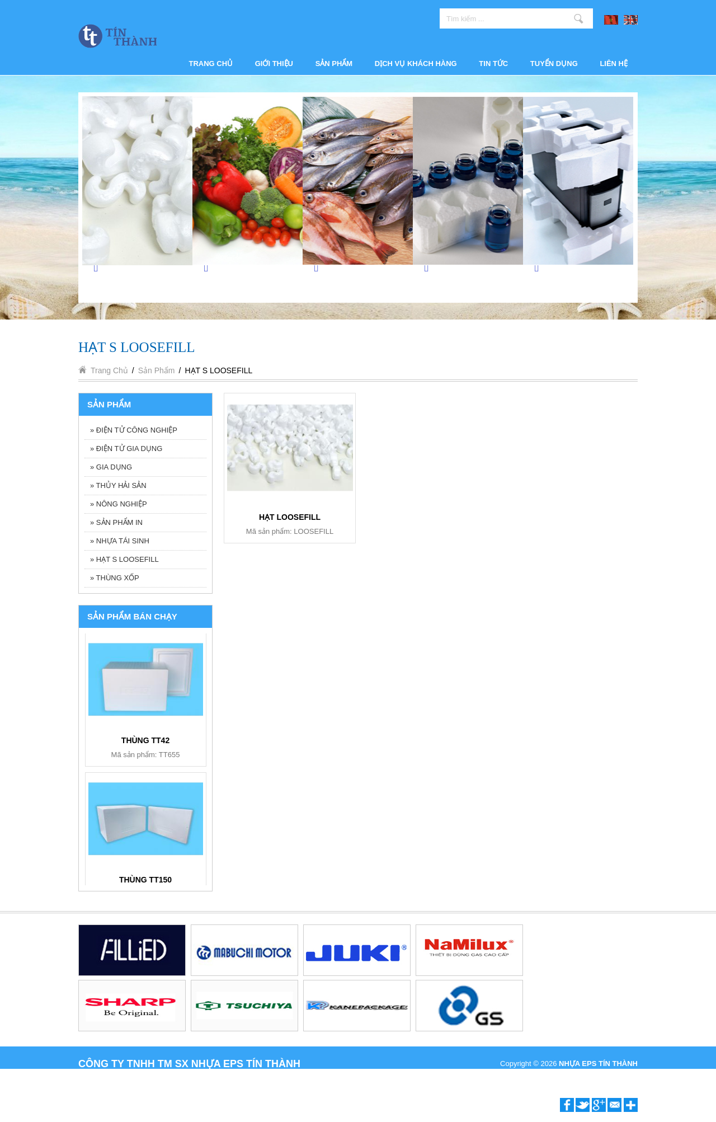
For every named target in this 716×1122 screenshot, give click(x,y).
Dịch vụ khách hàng (416, 63)
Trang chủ (211, 63)
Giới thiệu (274, 63)
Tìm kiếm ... (578, 18)
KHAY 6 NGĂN (145, 743)
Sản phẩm (334, 63)
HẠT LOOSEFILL (290, 517)
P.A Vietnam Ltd (612, 1076)
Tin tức (493, 63)
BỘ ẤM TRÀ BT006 (145, 882)
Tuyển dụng (554, 63)
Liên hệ (614, 63)
